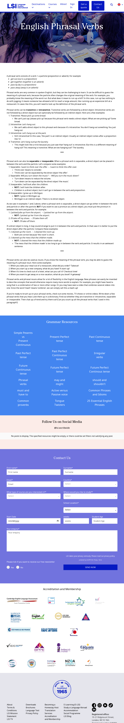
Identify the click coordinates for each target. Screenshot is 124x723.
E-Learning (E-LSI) (72, 702)
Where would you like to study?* (78, 490)
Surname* (68, 466)
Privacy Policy (32, 711)
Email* (10, 478)
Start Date (11, 514)
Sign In (72, 6)
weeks (66, 514)
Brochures (30, 705)
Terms (100, 558)
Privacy (96, 558)
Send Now (90, 565)
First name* (12, 466)
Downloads (31, 702)
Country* (67, 478)
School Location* (71, 501)
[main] (62, 290)
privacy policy (109, 554)
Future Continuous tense (23, 369)
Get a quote (84, 6)
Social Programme (72, 711)
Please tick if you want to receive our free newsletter (31, 560)
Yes (10, 565)
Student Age (97, 514)
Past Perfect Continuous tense (59, 355)
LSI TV (10, 717)
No (19, 565)
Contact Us (98, 6)
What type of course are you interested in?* (26, 490)
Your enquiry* (13, 527)
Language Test (32, 708)
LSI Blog (67, 714)
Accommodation (71, 708)
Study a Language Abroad (75, 705)
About (63, 4)
